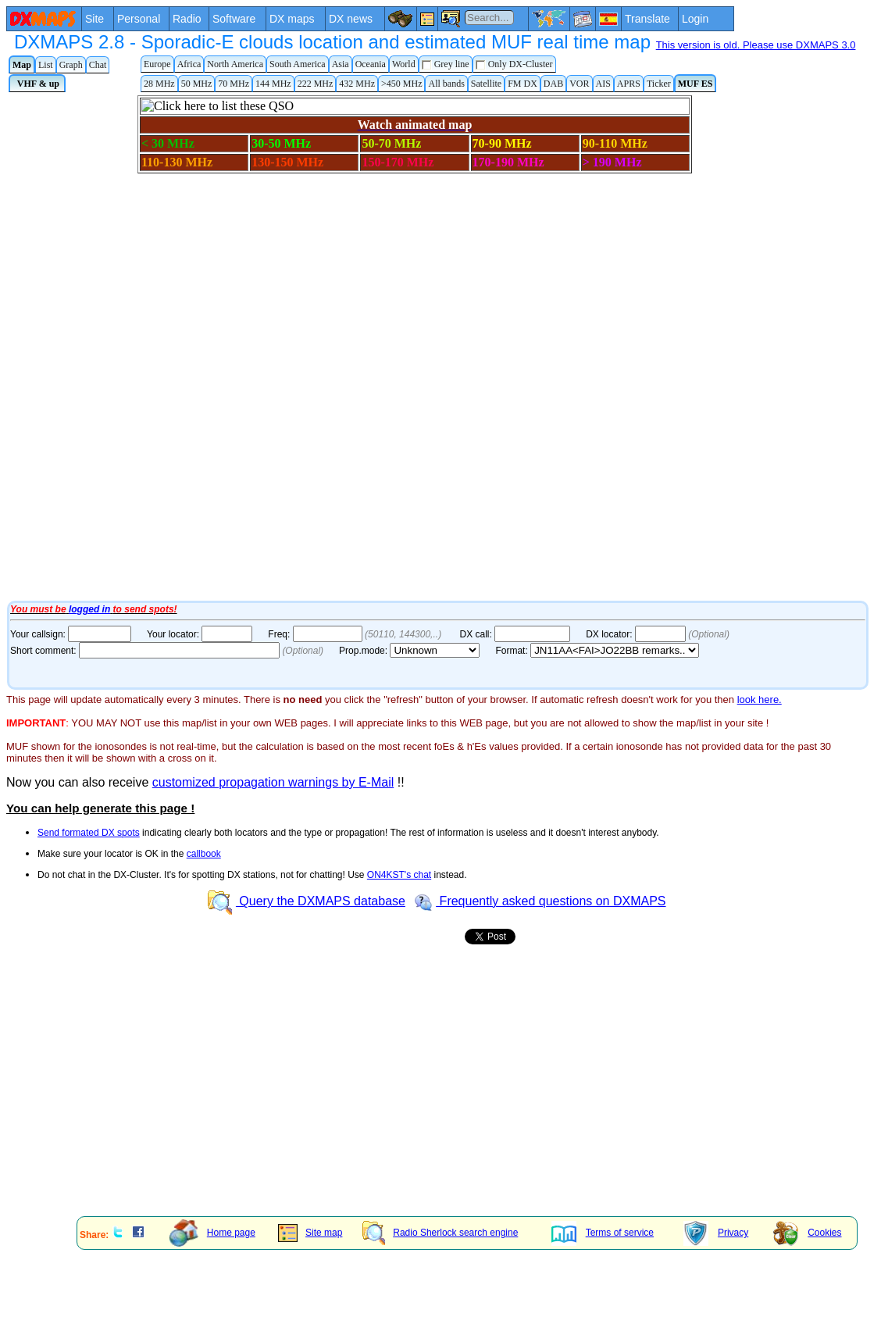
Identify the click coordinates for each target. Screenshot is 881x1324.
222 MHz (315, 83)
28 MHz (159, 83)
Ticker (659, 83)
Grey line (445, 64)
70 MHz (233, 83)
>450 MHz (401, 83)
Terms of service (602, 1232)
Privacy (715, 1232)
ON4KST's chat (399, 874)
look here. (759, 699)
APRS (628, 83)
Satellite (486, 83)
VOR (579, 83)
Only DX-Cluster (514, 64)
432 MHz (357, 83)
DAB (553, 83)
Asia (340, 64)
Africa (189, 64)
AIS (603, 83)
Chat (98, 64)
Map (21, 64)
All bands (446, 83)
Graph (71, 64)
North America (235, 64)
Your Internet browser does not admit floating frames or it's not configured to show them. (396, 346)
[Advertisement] (297, 1095)
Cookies (807, 1232)
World (404, 64)
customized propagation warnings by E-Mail (273, 782)
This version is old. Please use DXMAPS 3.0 (756, 45)
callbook (204, 853)
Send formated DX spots (88, 832)
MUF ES (695, 83)
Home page (212, 1232)
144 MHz (273, 83)
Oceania (370, 64)
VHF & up (37, 83)
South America (297, 64)
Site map (310, 1232)
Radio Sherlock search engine (440, 1232)
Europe (157, 64)
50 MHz (196, 83)
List (45, 64)
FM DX (522, 83)
